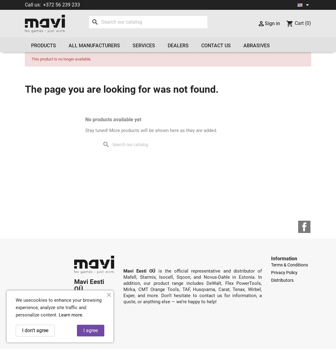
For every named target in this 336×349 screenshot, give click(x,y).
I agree (90, 330)
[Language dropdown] (304, 5)
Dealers (178, 45)
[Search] (148, 22)
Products (43, 45)
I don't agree (35, 330)
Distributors (282, 280)
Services (144, 45)
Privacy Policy (284, 272)
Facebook (304, 227)
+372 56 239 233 (61, 5)
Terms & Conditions (289, 264)
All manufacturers (94, 45)
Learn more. (71, 315)
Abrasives (256, 45)
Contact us (216, 45)
